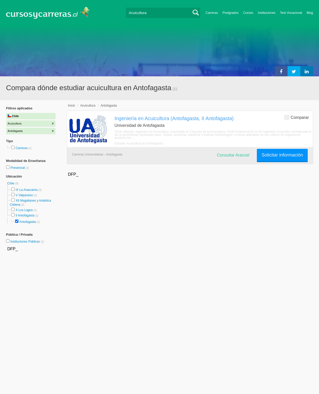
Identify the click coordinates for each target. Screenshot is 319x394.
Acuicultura (87, 105)
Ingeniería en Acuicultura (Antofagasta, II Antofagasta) (174, 118)
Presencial (18, 168)
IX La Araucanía (26, 190)
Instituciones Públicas (27, 241)
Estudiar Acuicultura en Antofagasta (139, 143)
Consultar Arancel (233, 155)
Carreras (212, 12)
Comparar (296, 117)
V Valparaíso (24, 195)
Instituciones (267, 12)
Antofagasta (27, 222)
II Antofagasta (25, 215)
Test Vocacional (291, 12)
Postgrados (231, 12)
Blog (310, 12)
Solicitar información (282, 155)
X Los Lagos (24, 210)
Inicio (71, 105)
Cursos (248, 12)
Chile (11, 183)
